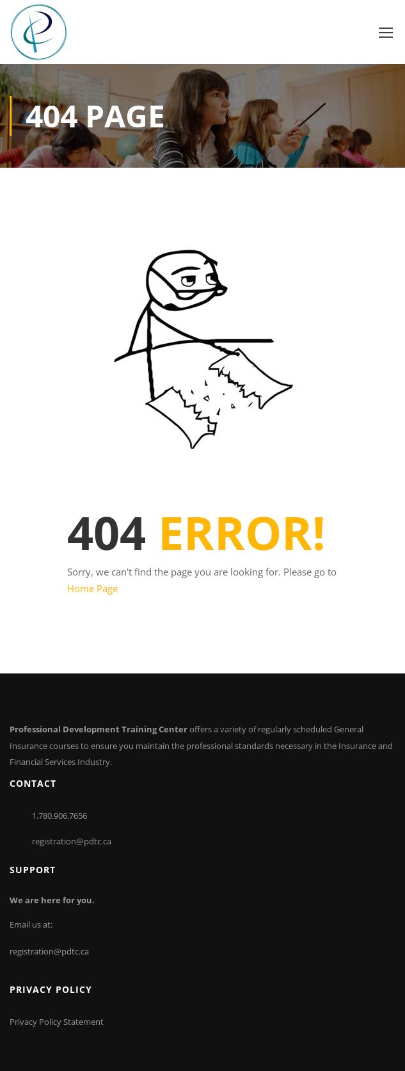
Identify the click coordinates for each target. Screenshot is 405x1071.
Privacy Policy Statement (57, 1021)
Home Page (92, 588)
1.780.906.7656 (59, 815)
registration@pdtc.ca (71, 841)
